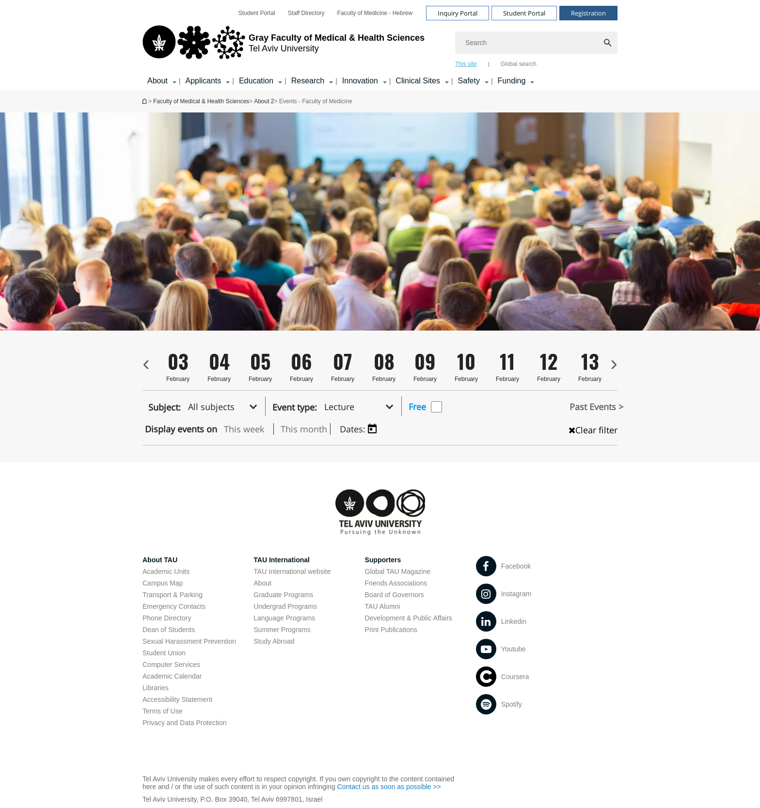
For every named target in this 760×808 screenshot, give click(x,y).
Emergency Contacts (174, 606)
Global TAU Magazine (398, 571)
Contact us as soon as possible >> (389, 787)
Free (417, 406)
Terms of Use (162, 711)
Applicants (203, 81)
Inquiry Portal (457, 13)
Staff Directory (306, 13)
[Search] (536, 43)
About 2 (264, 101)
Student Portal (256, 13)
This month (304, 429)
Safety (469, 81)
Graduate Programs (283, 595)
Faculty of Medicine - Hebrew (374, 13)
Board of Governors (394, 595)
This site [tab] (466, 64)
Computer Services (171, 664)
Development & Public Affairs (408, 618)
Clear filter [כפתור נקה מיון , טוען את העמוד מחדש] (593, 430)
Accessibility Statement (177, 699)
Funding (512, 81)
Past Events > (596, 406)
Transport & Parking (172, 595)
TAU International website (292, 571)
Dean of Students (168, 630)
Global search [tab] (519, 64)
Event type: (294, 407)
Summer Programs (281, 630)
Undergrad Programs (285, 606)
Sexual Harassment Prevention (189, 641)
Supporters (383, 560)
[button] (225, 406)
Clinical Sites (418, 81)
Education (256, 81)
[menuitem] (257, 13)
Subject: (164, 407)
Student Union (164, 653)
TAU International (281, 560)
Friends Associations (396, 583)
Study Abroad (273, 641)
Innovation (360, 81)
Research (307, 81)
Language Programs (284, 618)
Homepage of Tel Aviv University (145, 101)
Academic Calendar (172, 676)
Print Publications (391, 630)
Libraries (155, 688)
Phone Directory (166, 618)
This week (244, 429)
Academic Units (166, 571)
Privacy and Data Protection (184, 723)
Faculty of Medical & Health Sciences (201, 101)
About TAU (159, 560)
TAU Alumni (382, 606)
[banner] (380, 45)
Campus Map (162, 583)
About (157, 81)
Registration (588, 13)
